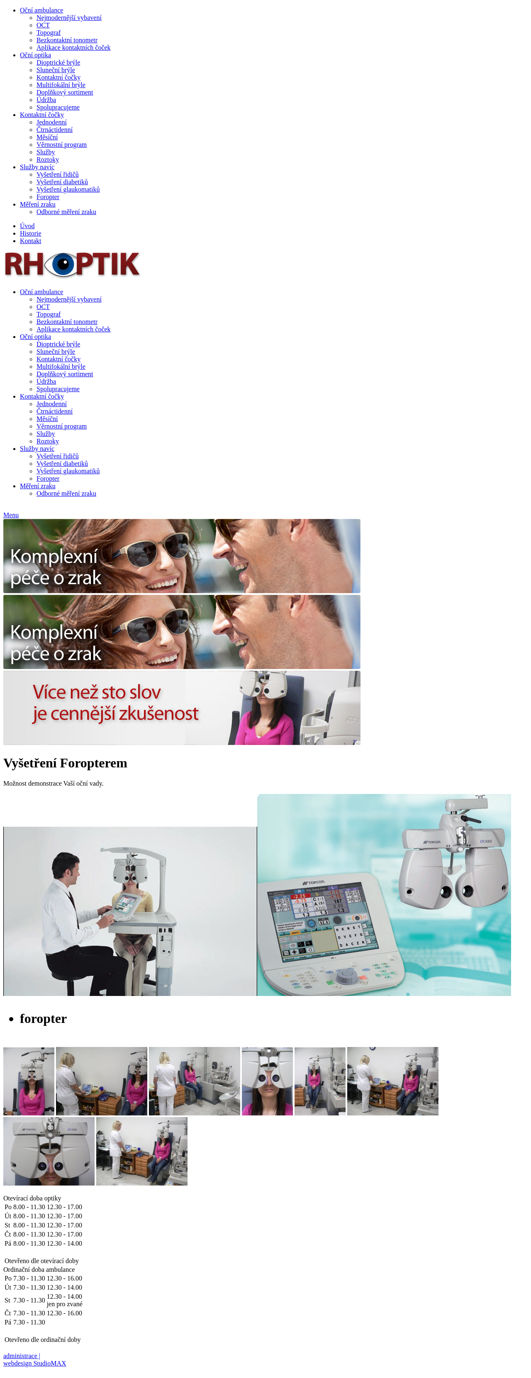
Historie (30, 233)
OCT (43, 25)
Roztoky (48, 159)
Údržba (46, 99)
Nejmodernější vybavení (69, 17)
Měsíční (47, 137)
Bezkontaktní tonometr (67, 40)
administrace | (21, 1355)
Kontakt (30, 240)
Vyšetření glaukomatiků (68, 189)
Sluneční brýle (56, 69)
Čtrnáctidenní (55, 129)
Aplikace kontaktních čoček (74, 47)
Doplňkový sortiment (65, 92)
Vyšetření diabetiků (62, 181)
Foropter (48, 196)
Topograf (49, 32)
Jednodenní (52, 122)
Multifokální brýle (61, 84)
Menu (11, 515)
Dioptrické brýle (58, 62)
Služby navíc (37, 166)
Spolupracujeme (58, 107)
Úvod (27, 225)
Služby (46, 152)
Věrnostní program (62, 144)
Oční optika (35, 54)
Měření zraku (38, 204)
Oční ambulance (41, 10)
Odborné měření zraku (66, 211)
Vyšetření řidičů (58, 174)
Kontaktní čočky (58, 77)
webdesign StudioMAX (34, 1363)
